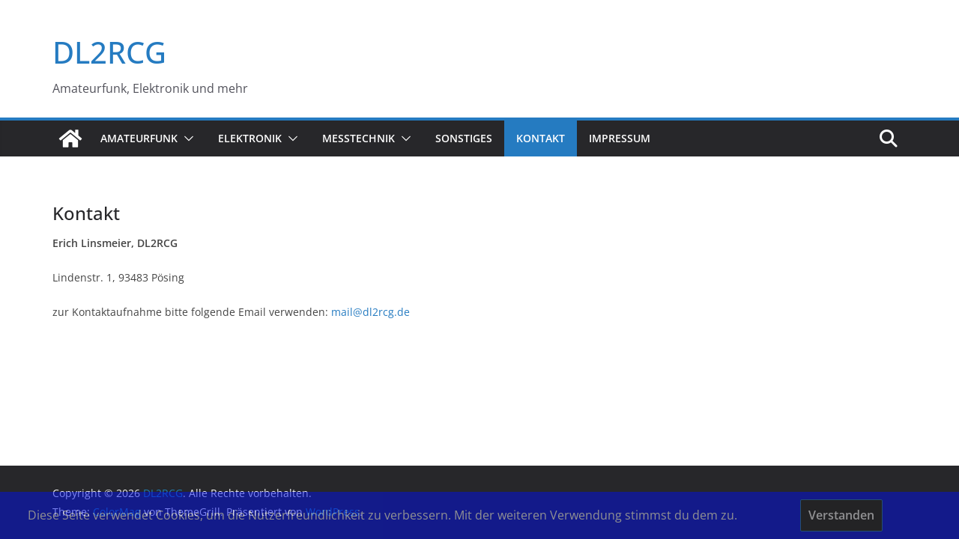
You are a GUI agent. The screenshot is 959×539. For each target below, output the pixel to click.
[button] (186, 138)
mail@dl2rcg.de (370, 312)
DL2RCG (109, 52)
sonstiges (463, 138)
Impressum (619, 138)
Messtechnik (358, 138)
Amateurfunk (139, 138)
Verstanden (841, 515)
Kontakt (540, 138)
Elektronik (250, 138)
